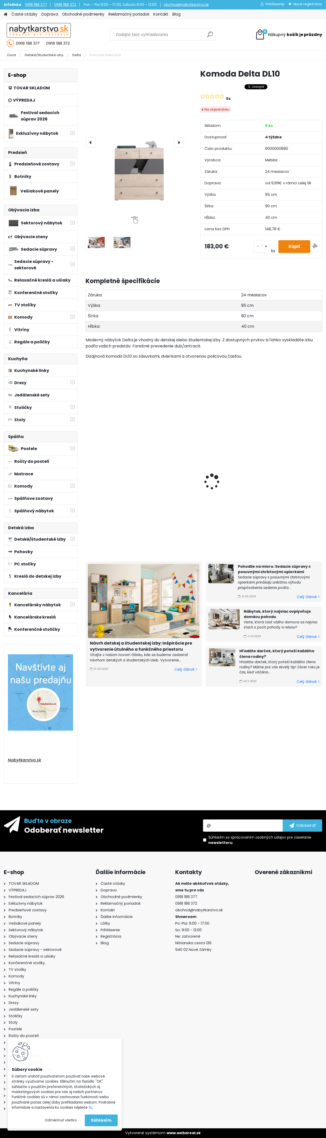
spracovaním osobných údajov (258, 837)
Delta (76, 55)
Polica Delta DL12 (286, 486)
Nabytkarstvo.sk (24, 760)
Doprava (50, 14)
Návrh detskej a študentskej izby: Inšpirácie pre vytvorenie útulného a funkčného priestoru (141, 646)
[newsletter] (302, 825)
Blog (176, 14)
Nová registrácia (307, 4)
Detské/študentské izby (44, 55)
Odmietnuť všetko (61, 1120)
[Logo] (39, 34)
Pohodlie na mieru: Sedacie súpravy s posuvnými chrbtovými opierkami (274, 569)
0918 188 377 (36, 4)
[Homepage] (5, 14)
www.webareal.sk (184, 1132)
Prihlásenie (275, 4)
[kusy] (262, 246)
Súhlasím (101, 1120)
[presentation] (91, 142)
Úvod (11, 55)
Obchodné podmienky (83, 14)
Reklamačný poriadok (128, 14)
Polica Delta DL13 (225, 486)
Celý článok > (185, 669)
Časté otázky (24, 14)
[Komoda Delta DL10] (135, 142)
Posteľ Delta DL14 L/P (170, 446)
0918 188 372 (65, 4)
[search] (210, 36)
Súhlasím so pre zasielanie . (259, 840)
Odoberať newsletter (64, 830)
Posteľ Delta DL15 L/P (109, 446)
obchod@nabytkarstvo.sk (186, 4)
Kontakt (160, 14)
